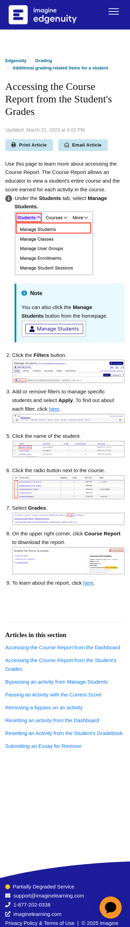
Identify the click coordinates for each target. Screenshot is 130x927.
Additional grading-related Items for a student (60, 67)
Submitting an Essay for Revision (43, 746)
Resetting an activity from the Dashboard (52, 720)
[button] (113, 11)
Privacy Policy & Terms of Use (40, 923)
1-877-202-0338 (32, 905)
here (54, 409)
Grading (43, 60)
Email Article (83, 145)
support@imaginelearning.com (49, 896)
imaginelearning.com (37, 914)
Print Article (29, 145)
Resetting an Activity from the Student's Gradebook (64, 733)
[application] (110, 907)
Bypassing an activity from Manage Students (56, 682)
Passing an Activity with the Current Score (53, 695)
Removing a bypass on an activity (44, 707)
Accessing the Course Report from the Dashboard (62, 647)
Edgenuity (16, 60)
